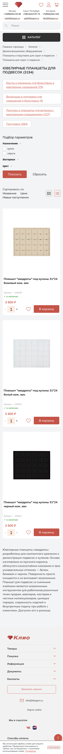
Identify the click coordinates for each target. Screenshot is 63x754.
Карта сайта (34, 709)
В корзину (46, 309)
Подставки (17, 124)
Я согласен (54, 747)
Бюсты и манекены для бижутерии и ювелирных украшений (30, 85)
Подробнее (30, 751)
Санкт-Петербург (31, 11)
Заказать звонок (31, 689)
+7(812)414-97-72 (31, 14)
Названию (10, 193)
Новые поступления (16, 197)
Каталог (31, 37)
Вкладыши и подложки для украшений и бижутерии (24, 98)
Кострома (50, 11)
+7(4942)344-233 (51, 14)
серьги (11, 153)
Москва (12, 11)
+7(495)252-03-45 (12, 14)
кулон (10, 148)
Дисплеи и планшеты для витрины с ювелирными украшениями (30, 112)
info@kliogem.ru (34, 700)
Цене (23, 193)
